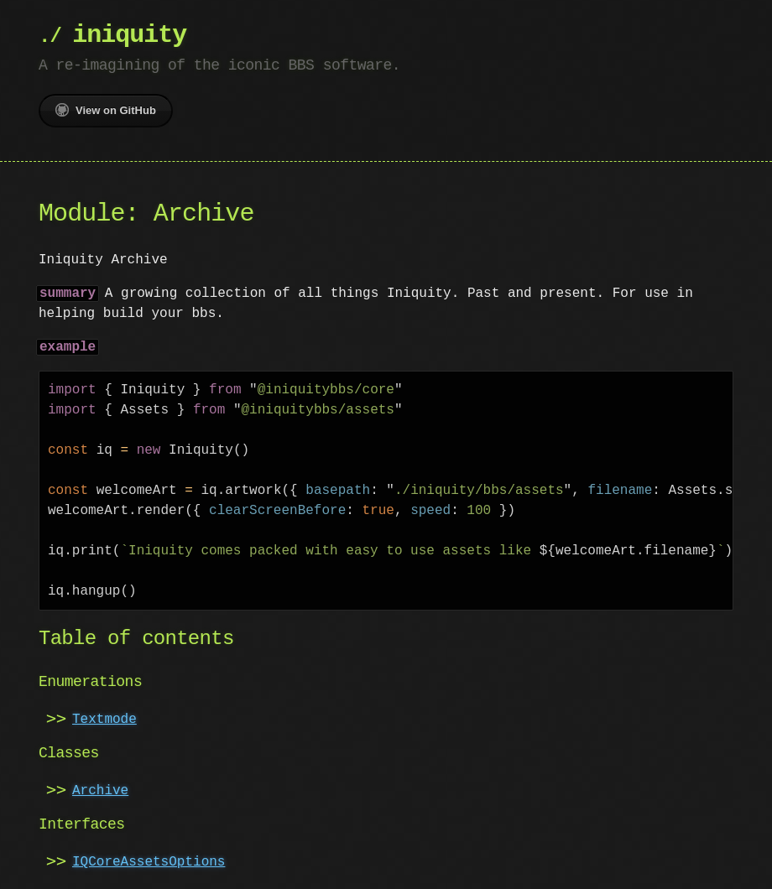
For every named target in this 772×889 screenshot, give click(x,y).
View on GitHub (105, 110)
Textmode (104, 719)
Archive (100, 791)
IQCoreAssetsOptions (148, 862)
